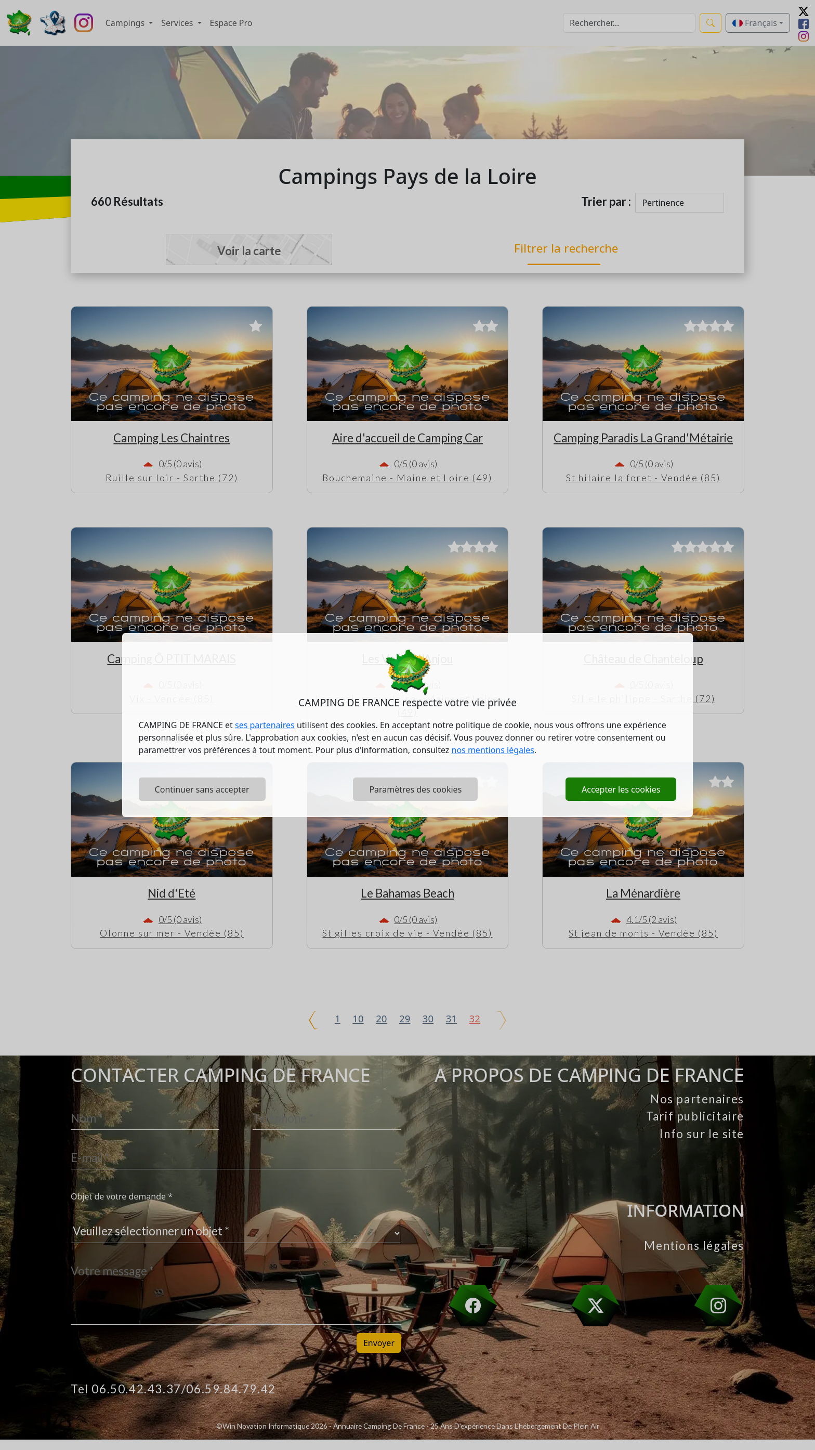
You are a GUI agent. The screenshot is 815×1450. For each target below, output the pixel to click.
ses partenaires (265, 725)
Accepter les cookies (621, 789)
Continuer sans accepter (202, 789)
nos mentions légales (493, 750)
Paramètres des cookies (415, 789)
